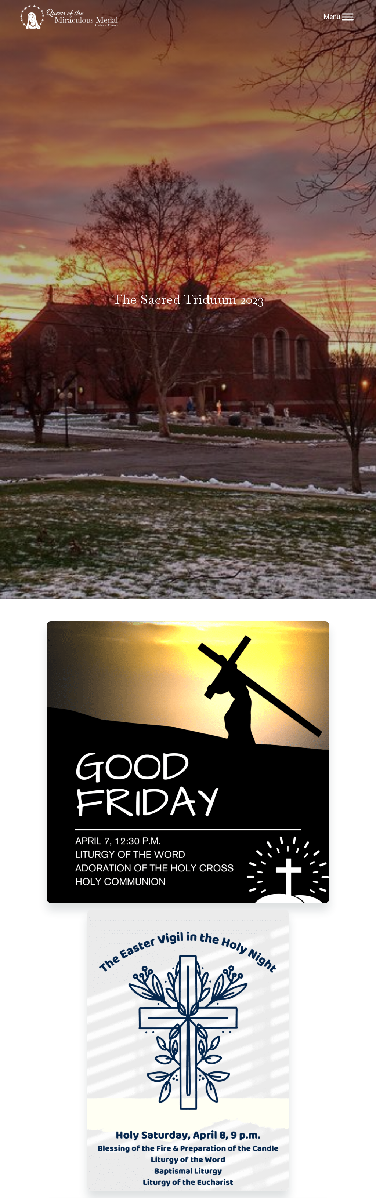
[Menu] (348, 16)
